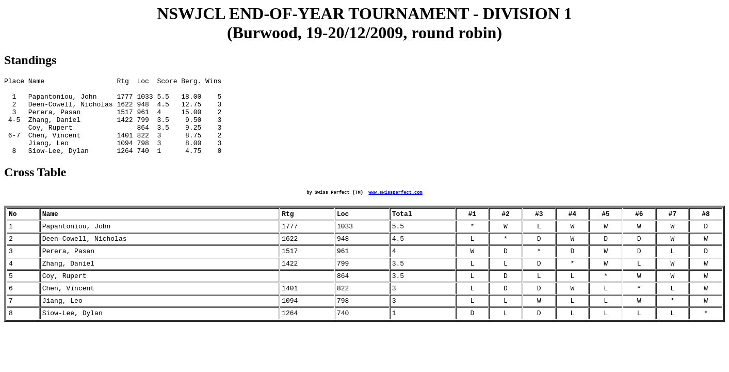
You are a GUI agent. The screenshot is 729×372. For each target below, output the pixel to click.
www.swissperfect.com (395, 209)
